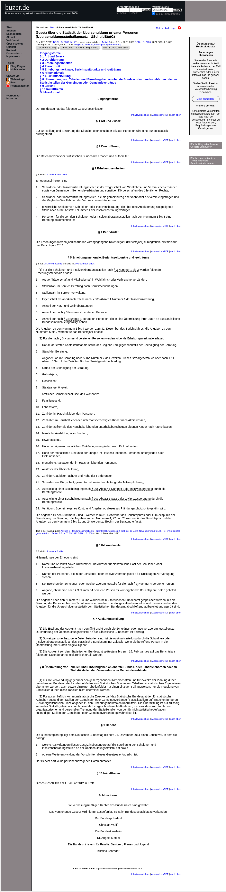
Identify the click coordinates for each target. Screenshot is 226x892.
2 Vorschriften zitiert (57, 174)
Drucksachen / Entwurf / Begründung (79, 47)
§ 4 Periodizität (50, 66)
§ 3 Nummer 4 (73, 312)
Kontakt (11, 50)
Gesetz (133, 13)
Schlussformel (50, 92)
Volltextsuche (160, 7)
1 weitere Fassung (46, 47)
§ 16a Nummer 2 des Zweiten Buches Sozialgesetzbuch (118, 358)
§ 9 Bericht (47, 85)
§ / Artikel (122, 13)
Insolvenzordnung (107, 210)
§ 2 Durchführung (52, 59)
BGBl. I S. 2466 (143, 42)
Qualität (11, 47)
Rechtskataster (19, 85)
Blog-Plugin (17, 66)
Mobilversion (18, 69)
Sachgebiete (13, 33)
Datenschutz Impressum (14, 55)
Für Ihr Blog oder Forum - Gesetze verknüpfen (204, 145)
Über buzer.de (14, 43)
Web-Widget (17, 79)
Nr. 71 (73, 42)
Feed (13, 82)
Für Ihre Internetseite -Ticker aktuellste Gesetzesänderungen (202, 160)
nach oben (175, 115)
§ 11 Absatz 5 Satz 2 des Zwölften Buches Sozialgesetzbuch (108, 359)
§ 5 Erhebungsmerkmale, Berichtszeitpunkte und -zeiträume (80, 69)
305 (62, 210)
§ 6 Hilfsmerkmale (52, 72)
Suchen (11, 30)
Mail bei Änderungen (168, 28)
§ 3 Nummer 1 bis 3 (126, 269)
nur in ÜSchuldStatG (168, 14)
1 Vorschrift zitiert (55, 551)
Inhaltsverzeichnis (140, 115)
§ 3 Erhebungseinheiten (56, 63)
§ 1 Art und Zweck (52, 56)
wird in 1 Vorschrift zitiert (115, 47)
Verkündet (12, 40)
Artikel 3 (106, 42)
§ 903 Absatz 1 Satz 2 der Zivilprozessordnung (121, 498)
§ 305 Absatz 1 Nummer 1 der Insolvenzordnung (123, 299)
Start (9, 27)
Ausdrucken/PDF (160, 115)
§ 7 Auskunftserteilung (55, 76)
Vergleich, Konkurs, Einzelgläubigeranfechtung (97, 44)
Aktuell (10, 37)
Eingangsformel (51, 53)
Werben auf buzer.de (13, 97)
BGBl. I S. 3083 (61, 42)
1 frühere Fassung (52, 263)
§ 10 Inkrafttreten (51, 89)
